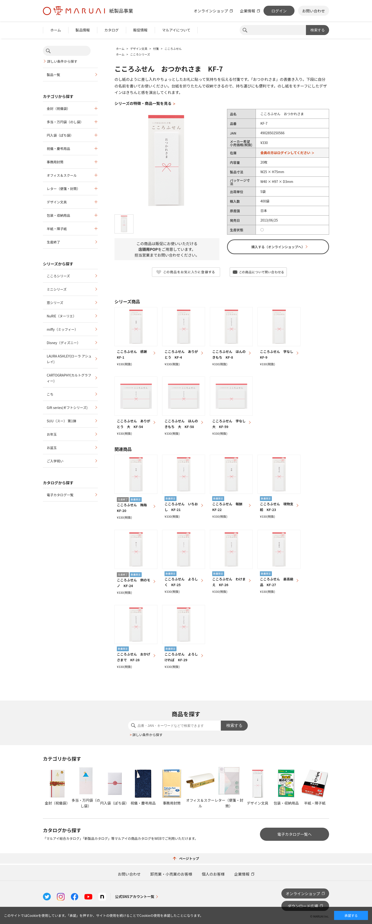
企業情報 (247, 11)
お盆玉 (52, 447)
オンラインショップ (211, 11)
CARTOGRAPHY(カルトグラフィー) (69, 378)
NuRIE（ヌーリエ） (61, 316)
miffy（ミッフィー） (62, 329)
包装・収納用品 (58, 215)
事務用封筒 (55, 162)
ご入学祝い (55, 461)
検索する (317, 30)
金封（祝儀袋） (58, 108)
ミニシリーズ (57, 289)
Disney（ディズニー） (63, 342)
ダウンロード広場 (303, 906)
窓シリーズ (55, 302)
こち (50, 394)
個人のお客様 (213, 874)
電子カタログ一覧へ (294, 834)
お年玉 (52, 434)
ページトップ (186, 858)
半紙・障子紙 (57, 228)
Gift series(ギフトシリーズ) (67, 407)
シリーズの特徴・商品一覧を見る (142, 103)
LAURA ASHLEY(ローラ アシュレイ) (69, 359)
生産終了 (53, 242)
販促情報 (140, 29)
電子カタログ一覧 (60, 494)
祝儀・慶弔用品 (58, 148)
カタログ (111, 29)
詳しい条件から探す (62, 61)
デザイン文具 (57, 202)
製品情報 (83, 29)
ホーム (55, 29)
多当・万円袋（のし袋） (65, 121)
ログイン (279, 11)
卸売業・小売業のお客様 (171, 874)
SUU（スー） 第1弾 (61, 420)
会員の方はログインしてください (285, 152)
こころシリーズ (58, 276)
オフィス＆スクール (62, 175)
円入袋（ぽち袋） (60, 135)
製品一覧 (53, 74)
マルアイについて (176, 29)
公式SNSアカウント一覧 (134, 896)
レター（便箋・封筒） (63, 188)
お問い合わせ (313, 11)
